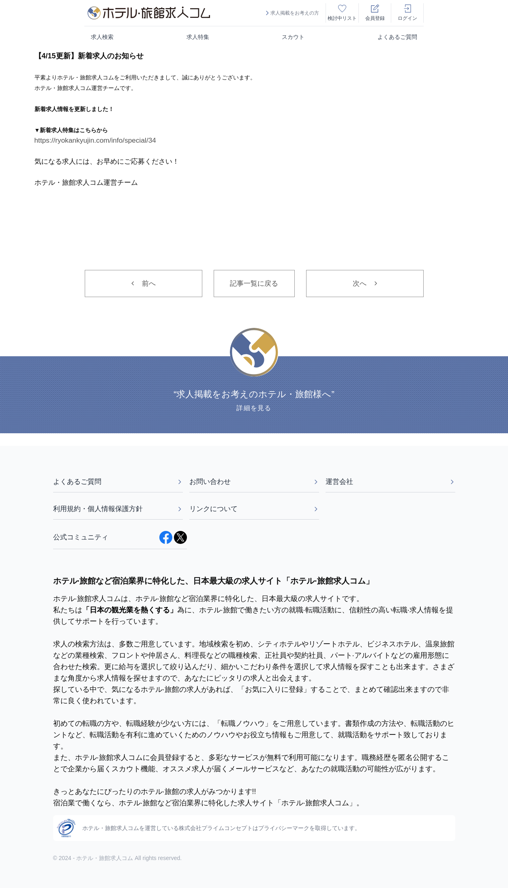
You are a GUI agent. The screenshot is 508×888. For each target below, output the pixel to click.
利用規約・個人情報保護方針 (118, 509)
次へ (365, 283)
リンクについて (254, 509)
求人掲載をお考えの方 (291, 13)
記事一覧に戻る (254, 283)
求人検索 (102, 37)
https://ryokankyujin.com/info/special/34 (95, 140)
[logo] (148, 12)
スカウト (293, 37)
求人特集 (197, 37)
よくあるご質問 (397, 37)
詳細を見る (253, 408)
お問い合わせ (254, 481)
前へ (143, 283)
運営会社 (390, 481)
